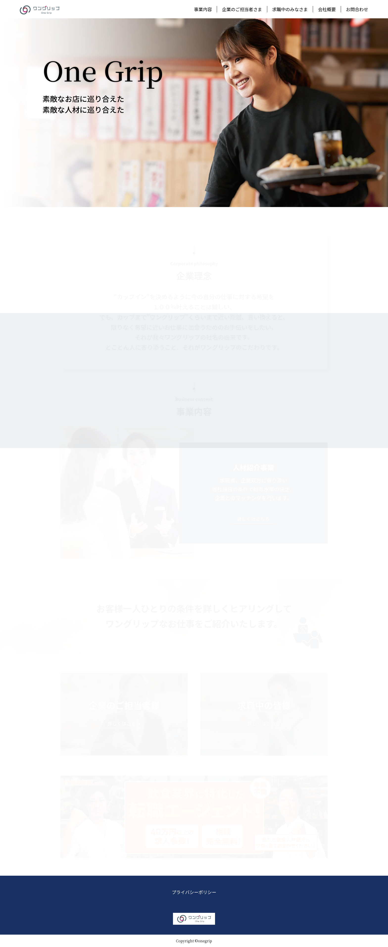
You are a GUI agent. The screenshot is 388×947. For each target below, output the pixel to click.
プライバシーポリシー (194, 892)
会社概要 (327, 9)
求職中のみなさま (290, 9)
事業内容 (203, 9)
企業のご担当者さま (242, 9)
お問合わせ (357, 9)
